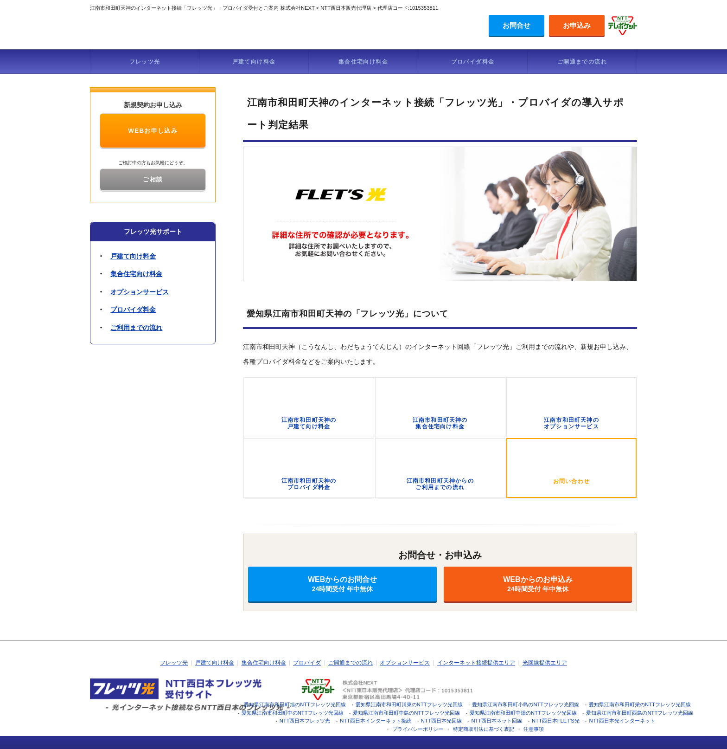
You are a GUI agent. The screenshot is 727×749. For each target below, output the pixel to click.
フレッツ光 (144, 61)
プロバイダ (307, 662)
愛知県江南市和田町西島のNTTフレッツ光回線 (639, 713)
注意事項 (533, 729)
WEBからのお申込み (537, 584)
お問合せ (516, 25)
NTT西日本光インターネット (622, 720)
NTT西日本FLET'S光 (556, 720)
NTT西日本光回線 (441, 720)
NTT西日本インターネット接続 (375, 720)
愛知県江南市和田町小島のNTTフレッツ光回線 (525, 704)
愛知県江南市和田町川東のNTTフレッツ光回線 (409, 704)
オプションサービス (139, 292)
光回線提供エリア (545, 662)
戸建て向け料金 (254, 61)
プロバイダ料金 (473, 61)
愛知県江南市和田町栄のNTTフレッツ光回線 (640, 704)
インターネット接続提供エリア (476, 662)
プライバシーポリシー (417, 729)
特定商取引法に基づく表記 (483, 729)
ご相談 (153, 179)
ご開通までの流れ (582, 61)
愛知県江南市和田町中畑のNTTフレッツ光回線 (523, 713)
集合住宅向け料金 (363, 61)
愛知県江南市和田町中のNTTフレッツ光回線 (293, 713)
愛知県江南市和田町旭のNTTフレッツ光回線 (295, 704)
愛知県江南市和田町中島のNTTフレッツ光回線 (406, 713)
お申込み (577, 25)
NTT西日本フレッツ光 (305, 720)
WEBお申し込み (153, 130)
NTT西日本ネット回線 (496, 720)
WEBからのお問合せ (342, 584)
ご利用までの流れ (136, 327)
